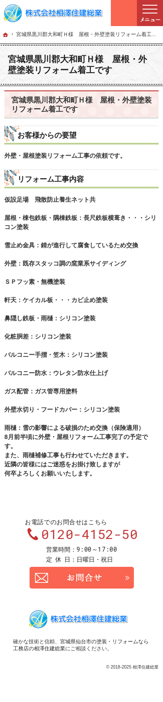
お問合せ (82, 578)
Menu (150, 13)
